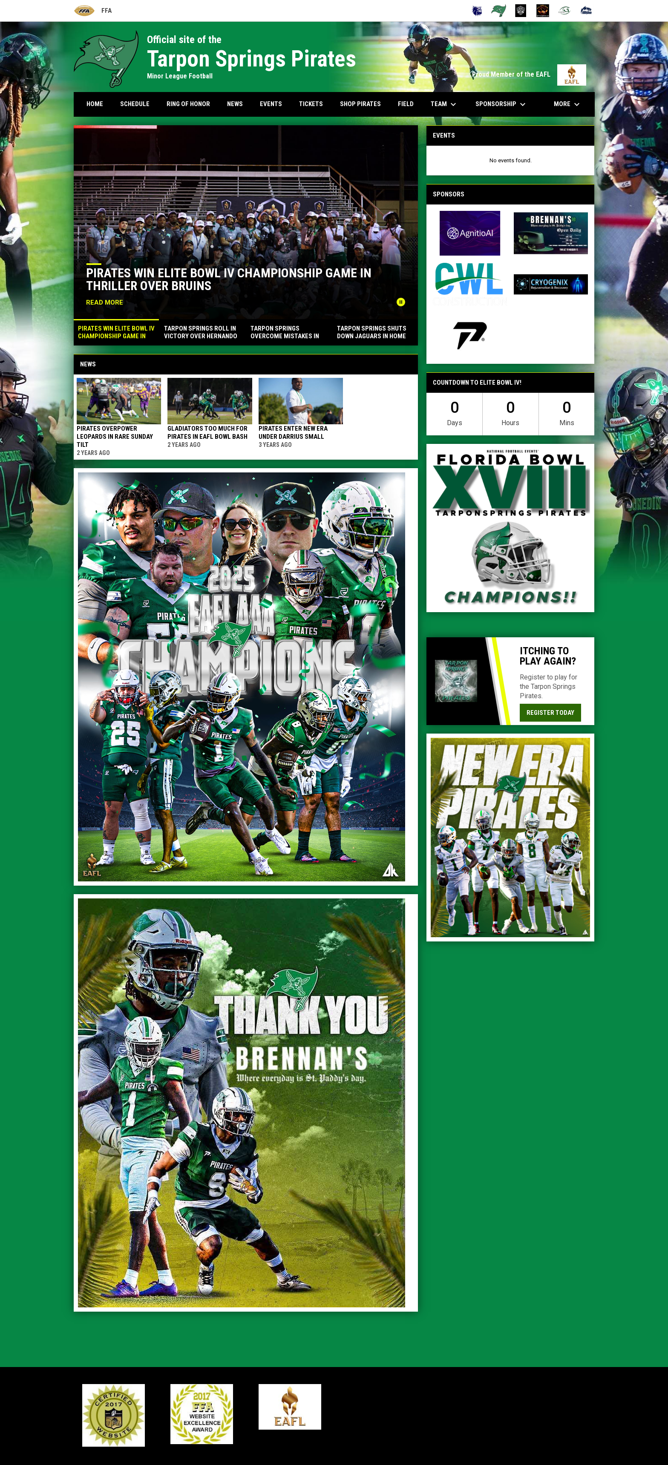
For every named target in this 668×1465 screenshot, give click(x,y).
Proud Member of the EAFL (529, 74)
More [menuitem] (568, 104)
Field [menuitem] (406, 104)
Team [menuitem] (444, 104)
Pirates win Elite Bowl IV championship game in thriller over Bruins (228, 279)
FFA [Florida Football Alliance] (93, 11)
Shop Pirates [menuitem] (360, 104)
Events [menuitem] (271, 104)
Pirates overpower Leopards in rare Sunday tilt (115, 437)
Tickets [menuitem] (311, 104)
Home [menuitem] (94, 104)
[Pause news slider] (400, 302)
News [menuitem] (235, 104)
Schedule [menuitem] (135, 104)
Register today (550, 713)
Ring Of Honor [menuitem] (188, 104)
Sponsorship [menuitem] (501, 104)
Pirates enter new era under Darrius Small (293, 432)
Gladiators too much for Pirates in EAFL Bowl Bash (207, 432)
